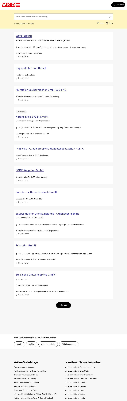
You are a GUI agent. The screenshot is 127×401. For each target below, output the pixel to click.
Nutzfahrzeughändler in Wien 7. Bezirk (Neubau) (33, 398)
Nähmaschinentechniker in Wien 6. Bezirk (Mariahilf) (35, 394)
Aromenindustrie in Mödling (25, 379)
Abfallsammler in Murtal (75, 398)
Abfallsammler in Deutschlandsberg (80, 367)
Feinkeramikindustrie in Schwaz (26, 383)
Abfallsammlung (69, 344)
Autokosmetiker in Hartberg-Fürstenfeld (30, 371)
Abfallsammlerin (48, 344)
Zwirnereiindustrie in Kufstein (26, 375)
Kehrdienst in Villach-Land (24, 386)
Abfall (19, 344)
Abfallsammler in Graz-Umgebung (79, 375)
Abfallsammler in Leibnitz (75, 383)
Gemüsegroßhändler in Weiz (25, 390)
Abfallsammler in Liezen (75, 390)
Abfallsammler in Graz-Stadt (76, 371)
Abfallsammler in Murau (75, 394)
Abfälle (31, 344)
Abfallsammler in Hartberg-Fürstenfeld (81, 379)
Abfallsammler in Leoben (75, 386)
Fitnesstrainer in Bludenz (24, 367)
